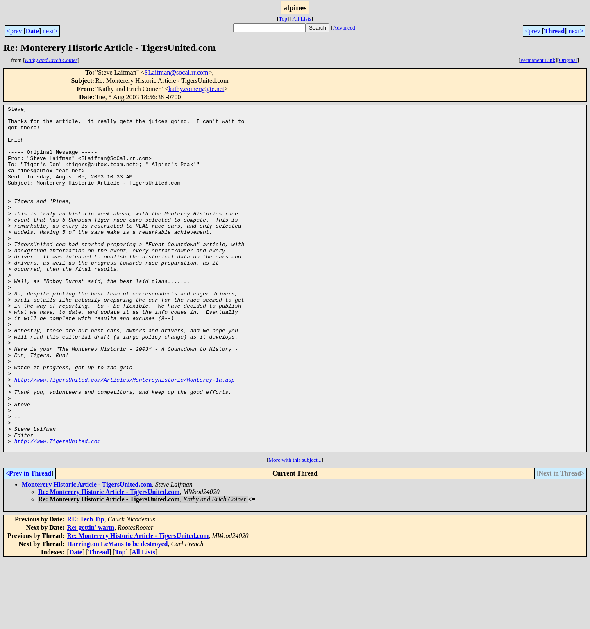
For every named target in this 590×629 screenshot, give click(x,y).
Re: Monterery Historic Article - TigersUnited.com (109, 560)
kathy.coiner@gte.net (196, 88)
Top (283, 19)
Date (32, 30)
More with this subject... (295, 529)
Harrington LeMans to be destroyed (117, 612)
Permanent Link (538, 60)
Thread (554, 30)
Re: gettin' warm (91, 596)
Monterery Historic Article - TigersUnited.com (87, 553)
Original (568, 60)
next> (50, 30)
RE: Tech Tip (85, 588)
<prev (14, 30)
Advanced (344, 28)
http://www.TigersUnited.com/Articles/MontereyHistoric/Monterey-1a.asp (124, 435)
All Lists (301, 19)
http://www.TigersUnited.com (57, 508)
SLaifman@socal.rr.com (176, 72)
